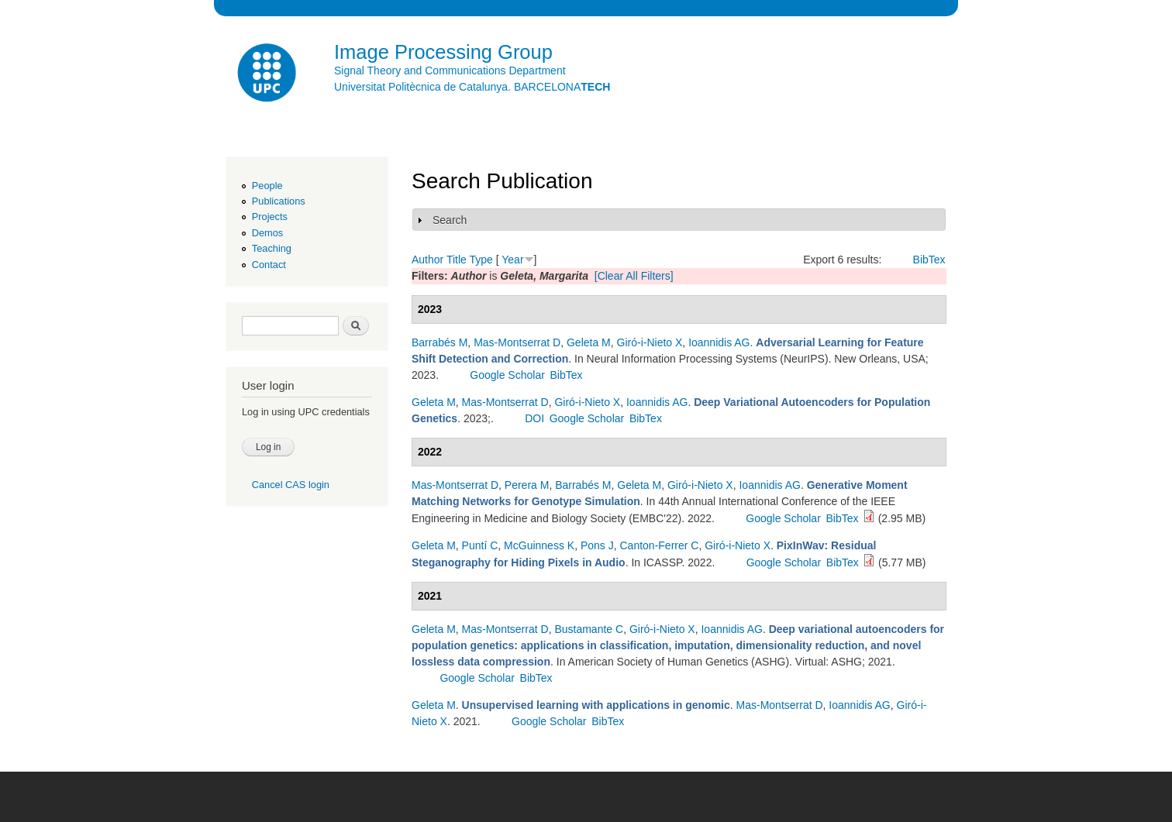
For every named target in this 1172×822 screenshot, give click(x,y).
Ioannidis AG (719, 342)
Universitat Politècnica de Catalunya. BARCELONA (472, 87)
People (267, 185)
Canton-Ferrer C (659, 545)
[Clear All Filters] (634, 276)
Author (427, 259)
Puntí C (480, 545)
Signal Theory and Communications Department (450, 70)
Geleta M (589, 342)
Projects (270, 216)
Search (450, 220)
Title (456, 259)
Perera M (527, 485)
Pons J (597, 545)
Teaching (271, 248)
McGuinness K (539, 545)
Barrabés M (439, 342)
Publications (278, 201)
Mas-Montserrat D (517, 342)
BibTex (929, 259)
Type (480, 259)
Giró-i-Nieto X (650, 342)
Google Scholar (507, 375)
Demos (267, 233)
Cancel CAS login (290, 484)
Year (512, 259)
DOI (534, 418)
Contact (269, 264)
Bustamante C (588, 629)
